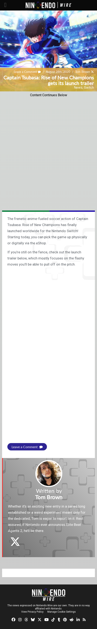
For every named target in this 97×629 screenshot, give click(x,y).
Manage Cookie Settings (61, 611)
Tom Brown (82, 72)
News (78, 87)
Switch (89, 87)
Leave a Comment (27, 72)
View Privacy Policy (32, 611)
